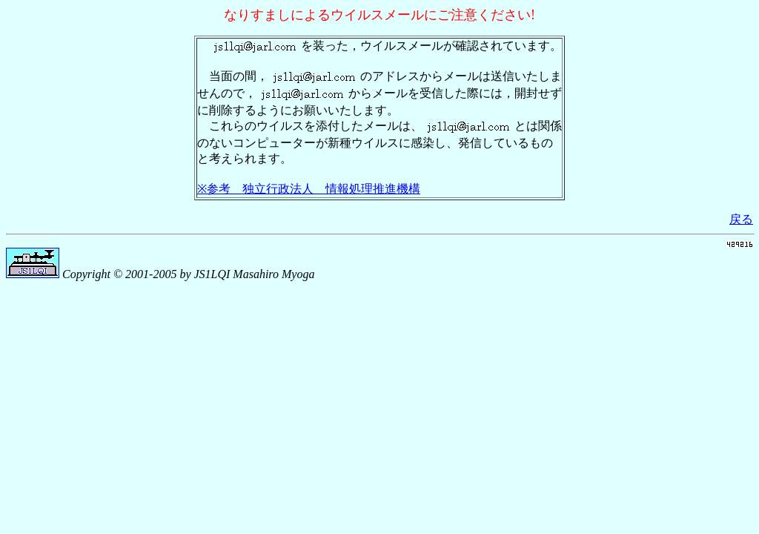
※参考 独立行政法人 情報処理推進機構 (308, 188)
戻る (741, 219)
